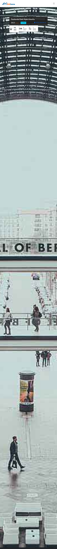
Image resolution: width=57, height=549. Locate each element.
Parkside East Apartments (23, 19)
